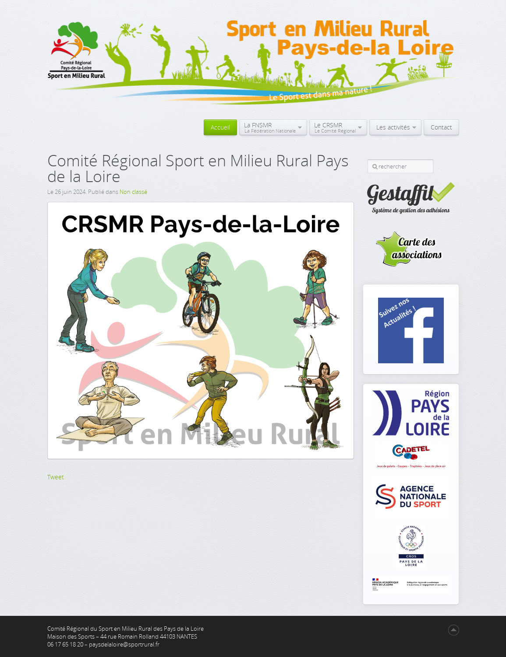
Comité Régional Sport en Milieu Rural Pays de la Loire (198, 168)
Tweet (55, 477)
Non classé (133, 192)
